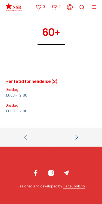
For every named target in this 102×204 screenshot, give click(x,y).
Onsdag (11, 89)
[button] (40, 7)
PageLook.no (74, 186)
